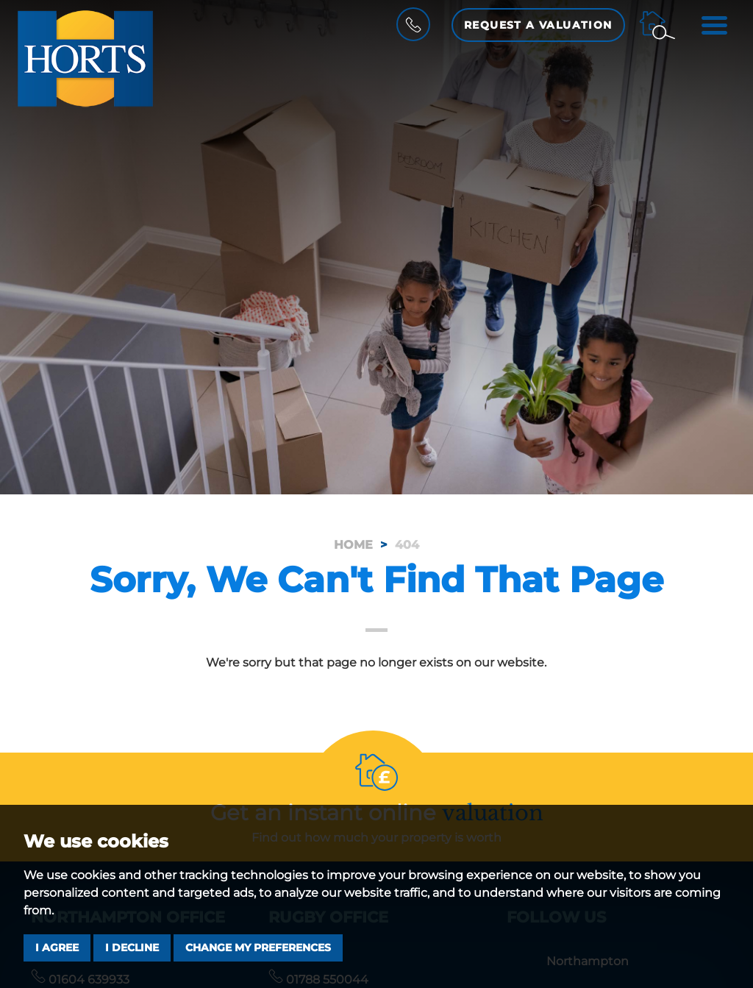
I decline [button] (132, 947)
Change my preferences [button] (258, 947)
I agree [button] (57, 947)
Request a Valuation (538, 25)
